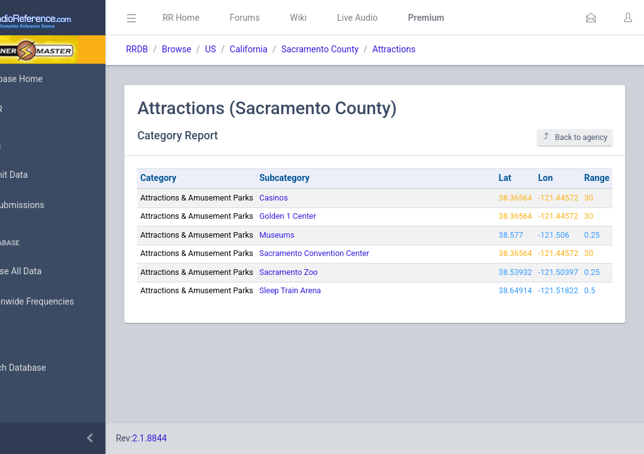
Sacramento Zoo (344, 272)
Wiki (354, 18)
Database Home (49, 78)
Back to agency (574, 137)
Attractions (450, 49)
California (304, 49)
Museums (332, 235)
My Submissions (50, 205)
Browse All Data (48, 271)
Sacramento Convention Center (370, 253)
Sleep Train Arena (346, 290)
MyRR (29, 109)
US (266, 49)
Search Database (51, 368)
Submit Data (42, 175)
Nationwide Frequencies (65, 302)
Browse (232, 49)
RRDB (193, 49)
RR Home (236, 18)
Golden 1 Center (343, 216)
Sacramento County (375, 49)
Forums (300, 18)
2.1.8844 (205, 438)
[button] (591, 18)
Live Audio (413, 18)
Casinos (329, 197)
